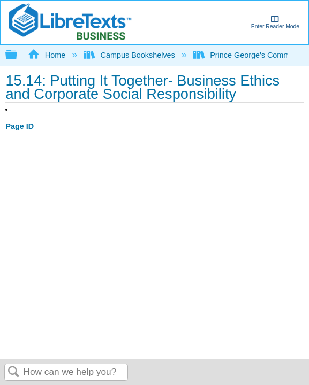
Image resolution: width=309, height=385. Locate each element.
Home (47, 55)
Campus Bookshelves (130, 55)
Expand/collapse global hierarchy (18, 55)
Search (14, 372)
